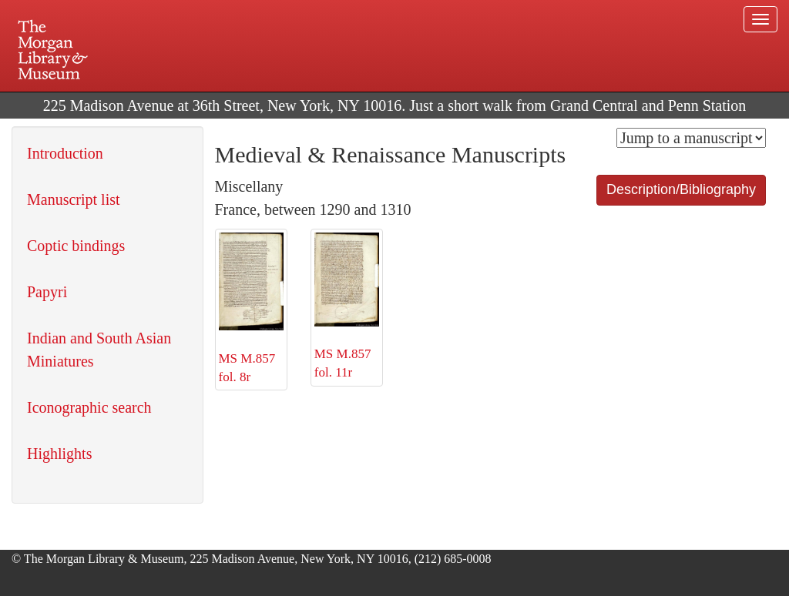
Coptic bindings (76, 245)
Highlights (59, 453)
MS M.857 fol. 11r (346, 306)
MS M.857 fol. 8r (251, 308)
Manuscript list (73, 199)
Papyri (47, 291)
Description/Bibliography (681, 189)
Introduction (65, 153)
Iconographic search (89, 407)
